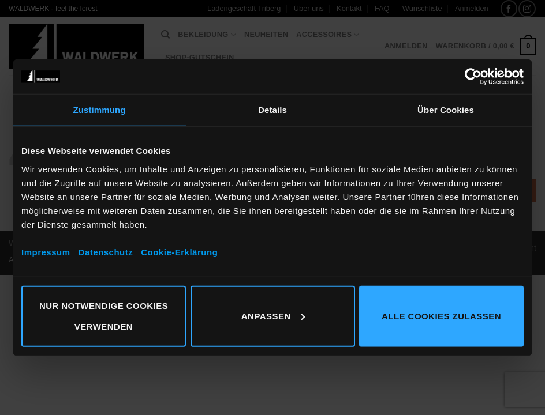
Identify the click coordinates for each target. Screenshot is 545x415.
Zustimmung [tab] (99, 110)
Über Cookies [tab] (445, 110)
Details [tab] (272, 110)
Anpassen (273, 315)
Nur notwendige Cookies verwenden (103, 315)
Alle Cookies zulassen (441, 315)
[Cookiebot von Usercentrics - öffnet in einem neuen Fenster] (473, 76)
